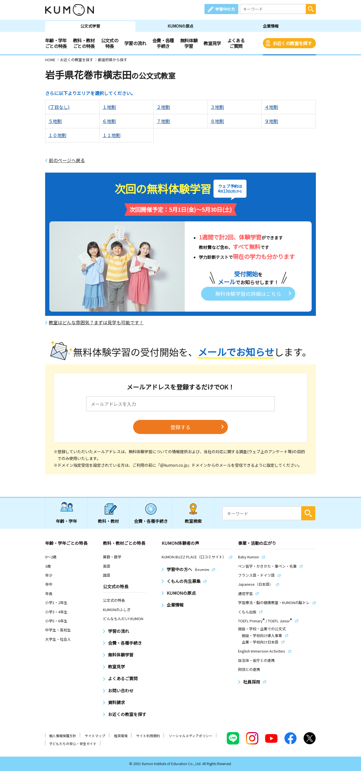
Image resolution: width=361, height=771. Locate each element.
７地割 (163, 121)
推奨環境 (120, 735)
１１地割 (111, 135)
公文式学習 (90, 26)
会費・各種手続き (163, 43)
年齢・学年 (66, 521)
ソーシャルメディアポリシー (190, 735)
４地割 (271, 106)
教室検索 (193, 521)
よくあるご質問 (236, 43)
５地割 (55, 121)
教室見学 (212, 43)
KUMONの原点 (180, 26)
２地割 (163, 106)
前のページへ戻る (67, 160)
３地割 (217, 106)
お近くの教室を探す (292, 43)
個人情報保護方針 (62, 735)
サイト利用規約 (148, 735)
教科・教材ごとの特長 (84, 43)
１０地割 (57, 135)
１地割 (109, 106)
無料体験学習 (188, 43)
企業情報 (271, 26)
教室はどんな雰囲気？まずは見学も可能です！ (96, 322)
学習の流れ (135, 43)
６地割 (109, 121)
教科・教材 (108, 521)
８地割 (217, 121)
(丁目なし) (59, 106)
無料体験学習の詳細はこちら (248, 293)
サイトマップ (95, 735)
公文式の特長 (109, 43)
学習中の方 (225, 9)
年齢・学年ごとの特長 (56, 43)
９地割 (271, 121)
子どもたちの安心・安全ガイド (72, 743)
